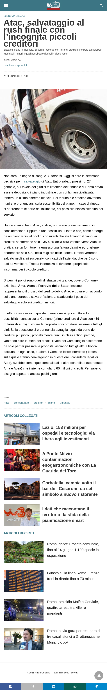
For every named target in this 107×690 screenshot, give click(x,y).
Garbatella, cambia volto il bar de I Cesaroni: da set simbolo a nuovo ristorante (70, 488)
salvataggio (32, 181)
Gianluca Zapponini (15, 65)
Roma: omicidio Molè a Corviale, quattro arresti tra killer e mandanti (73, 607)
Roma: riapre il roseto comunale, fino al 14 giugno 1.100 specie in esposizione (73, 550)
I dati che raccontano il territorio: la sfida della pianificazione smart (65, 514)
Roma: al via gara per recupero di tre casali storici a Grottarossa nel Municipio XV (74, 636)
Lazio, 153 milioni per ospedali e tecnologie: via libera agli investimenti (68, 433)
